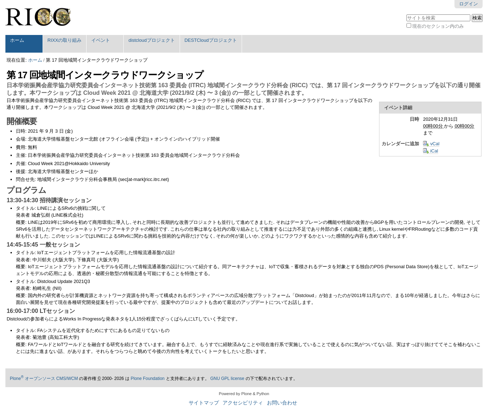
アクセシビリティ (243, 403)
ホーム (17, 40)
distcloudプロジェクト (151, 40)
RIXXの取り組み (64, 40)
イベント (100, 40)
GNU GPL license (227, 378)
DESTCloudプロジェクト (210, 40)
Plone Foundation (147, 378)
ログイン (468, 3)
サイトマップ (204, 403)
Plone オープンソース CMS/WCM (44, 378)
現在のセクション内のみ (438, 26)
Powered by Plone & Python (244, 393)
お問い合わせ (282, 403)
